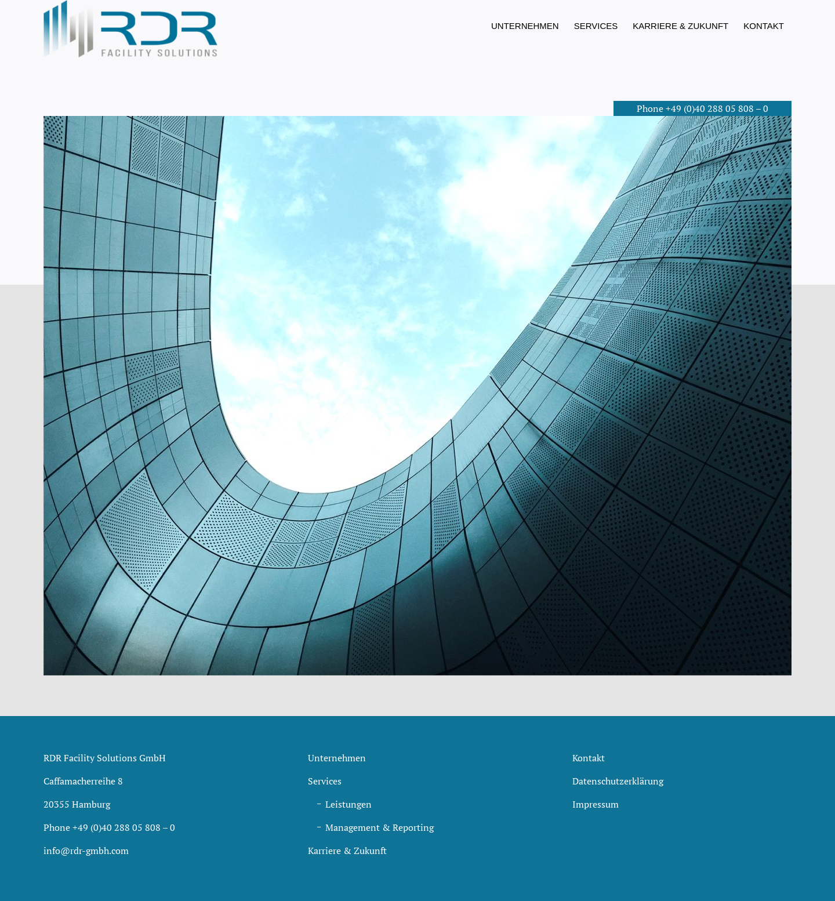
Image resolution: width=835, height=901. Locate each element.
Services (325, 781)
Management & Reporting (379, 827)
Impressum (595, 804)
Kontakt (588, 757)
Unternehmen (337, 757)
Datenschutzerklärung (617, 781)
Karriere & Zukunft (347, 850)
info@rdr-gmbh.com (86, 850)
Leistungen (348, 804)
